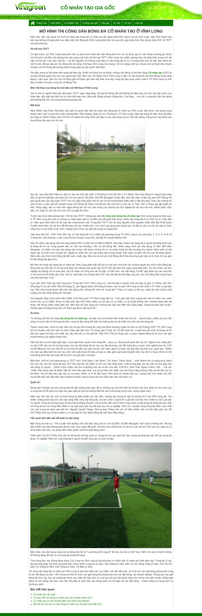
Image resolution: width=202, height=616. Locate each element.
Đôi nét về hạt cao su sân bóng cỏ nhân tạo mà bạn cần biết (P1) (67, 604)
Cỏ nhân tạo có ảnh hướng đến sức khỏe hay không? (61, 601)
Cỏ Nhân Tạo (71, 23)
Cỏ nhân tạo (155, 72)
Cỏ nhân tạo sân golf (44, 594)
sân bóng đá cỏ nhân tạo (73, 318)
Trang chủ (41, 23)
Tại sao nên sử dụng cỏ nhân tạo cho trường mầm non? (62, 597)
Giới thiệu (56, 23)
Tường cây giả (89, 23)
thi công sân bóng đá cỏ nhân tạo (121, 216)
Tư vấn (116, 23)
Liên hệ (139, 23)
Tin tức (127, 23)
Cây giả (105, 23)
